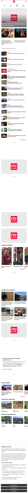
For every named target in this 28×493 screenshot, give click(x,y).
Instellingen (14, 490)
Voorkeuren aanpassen (7, 369)
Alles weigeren (14, 488)
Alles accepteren (14, 485)
